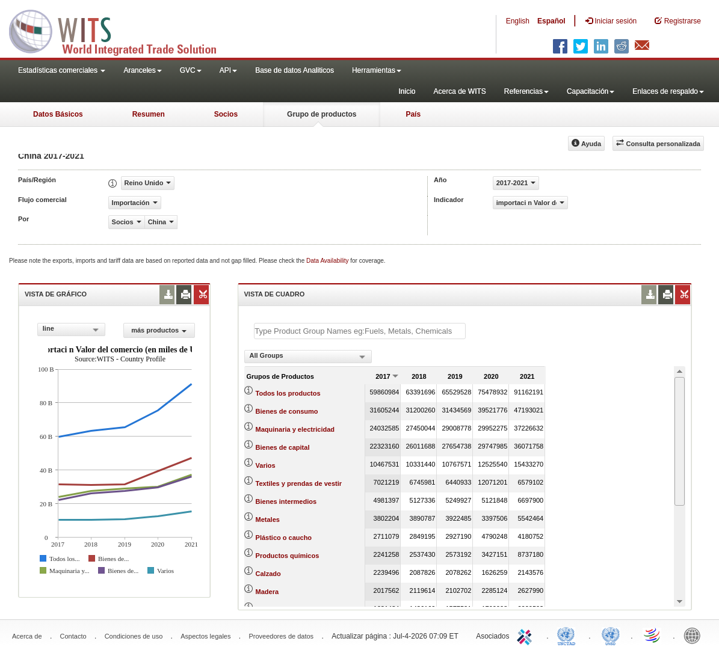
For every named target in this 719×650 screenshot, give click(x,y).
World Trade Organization (653, 635)
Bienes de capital (283, 447)
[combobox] (71, 329)
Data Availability (328, 260)
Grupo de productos (321, 114)
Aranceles (142, 70)
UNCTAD (569, 635)
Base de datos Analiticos (294, 70)
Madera (267, 591)
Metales (268, 519)
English (517, 21)
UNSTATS (611, 635)
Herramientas (376, 70)
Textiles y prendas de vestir (299, 483)
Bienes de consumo (287, 411)
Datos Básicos (58, 114)
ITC (526, 635)
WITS (120, 30)
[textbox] (360, 331)
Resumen (148, 114)
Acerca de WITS (459, 91)
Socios (226, 114)
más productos (159, 330)
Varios (266, 465)
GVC (191, 70)
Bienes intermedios (286, 501)
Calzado (268, 573)
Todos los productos (288, 393)
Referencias (526, 91)
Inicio (406, 91)
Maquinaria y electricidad (295, 429)
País (413, 114)
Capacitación (590, 91)
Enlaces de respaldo (668, 91)
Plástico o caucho (284, 537)
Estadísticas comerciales (61, 70)
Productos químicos (287, 555)
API (228, 70)
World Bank (695, 635)
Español (551, 21)
